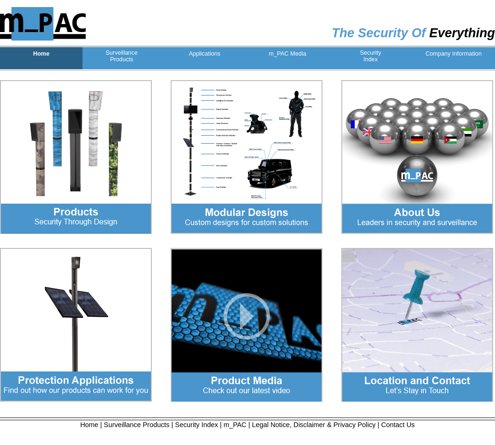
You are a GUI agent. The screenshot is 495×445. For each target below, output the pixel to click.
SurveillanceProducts (122, 56)
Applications (204, 53)
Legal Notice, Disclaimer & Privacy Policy (314, 425)
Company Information (453, 53)
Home (41, 53)
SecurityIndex (370, 56)
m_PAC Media (287, 53)
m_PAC (235, 425)
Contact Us (398, 425)
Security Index (196, 425)
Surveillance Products (136, 425)
